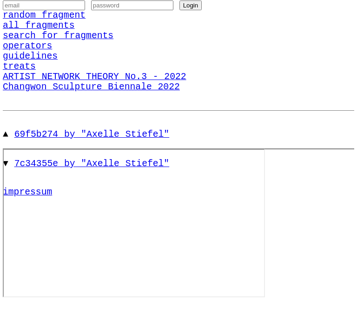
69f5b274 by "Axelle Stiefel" (92, 156)
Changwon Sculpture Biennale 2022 (91, 106)
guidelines (30, 69)
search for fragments (58, 44)
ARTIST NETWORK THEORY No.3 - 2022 (94, 94)
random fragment (44, 19)
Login (190, 7)
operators (27, 56)
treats (19, 81)
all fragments (38, 31)
